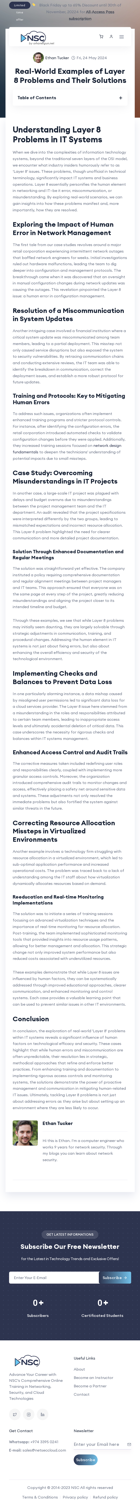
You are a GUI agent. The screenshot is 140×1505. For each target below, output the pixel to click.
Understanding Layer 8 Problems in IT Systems (57, 134)
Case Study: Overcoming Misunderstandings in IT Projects (65, 476)
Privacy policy (75, 1497)
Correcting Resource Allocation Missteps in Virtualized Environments (64, 831)
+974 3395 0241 (44, 1441)
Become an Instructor (93, 1377)
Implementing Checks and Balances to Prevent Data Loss (62, 677)
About (79, 1369)
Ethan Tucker (57, 58)
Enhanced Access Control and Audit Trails (70, 752)
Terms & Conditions (40, 1497)
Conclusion (31, 1019)
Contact (82, 1394)
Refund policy (105, 1497)
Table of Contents (36, 97)
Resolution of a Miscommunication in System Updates (68, 314)
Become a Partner (90, 1386)
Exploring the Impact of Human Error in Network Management (63, 228)
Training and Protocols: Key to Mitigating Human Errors (69, 399)
